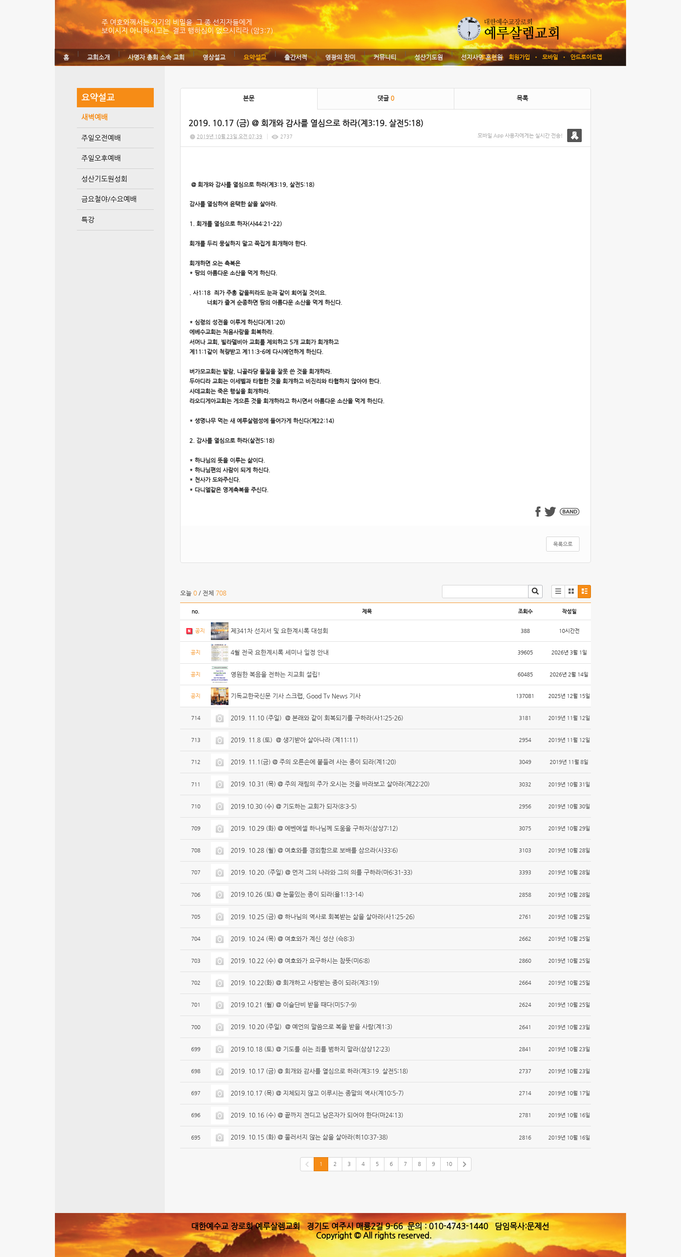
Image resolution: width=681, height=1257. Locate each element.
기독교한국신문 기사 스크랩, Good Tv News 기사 (296, 695)
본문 (248, 98)
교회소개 (98, 57)
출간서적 (295, 57)
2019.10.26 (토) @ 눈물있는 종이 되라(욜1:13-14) (297, 894)
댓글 (385, 98)
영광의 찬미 (340, 57)
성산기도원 (428, 57)
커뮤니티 (384, 57)
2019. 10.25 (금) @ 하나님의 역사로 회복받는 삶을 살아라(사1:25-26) (323, 916)
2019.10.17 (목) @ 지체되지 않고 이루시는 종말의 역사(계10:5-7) (317, 1092)
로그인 (488, 57)
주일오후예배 (101, 158)
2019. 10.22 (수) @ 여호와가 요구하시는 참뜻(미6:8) (300, 960)
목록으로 (562, 544)
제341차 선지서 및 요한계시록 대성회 (279, 630)
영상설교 (214, 57)
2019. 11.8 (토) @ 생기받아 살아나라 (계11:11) (294, 739)
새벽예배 (94, 117)
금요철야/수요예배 (109, 199)
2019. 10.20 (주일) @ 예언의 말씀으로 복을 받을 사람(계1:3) (311, 1026)
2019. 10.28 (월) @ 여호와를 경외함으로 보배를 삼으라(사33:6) (314, 850)
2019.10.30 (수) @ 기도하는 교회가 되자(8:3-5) (294, 806)
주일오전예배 (101, 138)
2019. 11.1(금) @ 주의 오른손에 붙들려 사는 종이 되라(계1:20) (313, 761)
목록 (522, 98)
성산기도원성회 (104, 179)
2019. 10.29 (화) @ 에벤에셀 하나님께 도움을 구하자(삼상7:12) (314, 828)
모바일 (550, 57)
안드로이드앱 (586, 57)
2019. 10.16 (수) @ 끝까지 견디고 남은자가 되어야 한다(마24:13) (317, 1114)
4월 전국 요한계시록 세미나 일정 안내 (280, 652)
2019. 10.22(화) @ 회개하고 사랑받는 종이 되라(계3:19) (305, 982)
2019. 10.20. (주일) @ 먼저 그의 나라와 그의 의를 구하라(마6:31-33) (322, 872)
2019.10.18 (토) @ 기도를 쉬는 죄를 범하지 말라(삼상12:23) (310, 1048)
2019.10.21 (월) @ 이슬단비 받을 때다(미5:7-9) (294, 1004)
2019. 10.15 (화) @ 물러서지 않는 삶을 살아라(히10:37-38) (309, 1136)
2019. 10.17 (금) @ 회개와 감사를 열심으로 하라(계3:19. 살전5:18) (319, 1070)
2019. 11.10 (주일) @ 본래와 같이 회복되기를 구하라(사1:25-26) (317, 717)
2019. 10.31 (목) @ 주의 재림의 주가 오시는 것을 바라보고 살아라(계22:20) (330, 783)
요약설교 (254, 57)
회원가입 (519, 57)
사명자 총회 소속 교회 (156, 57)
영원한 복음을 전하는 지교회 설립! (275, 674)
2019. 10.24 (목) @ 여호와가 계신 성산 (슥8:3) (293, 938)
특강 (87, 220)
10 (449, 1164)
